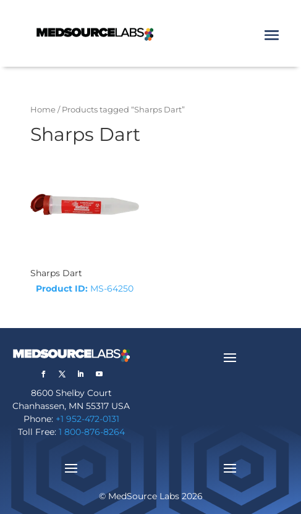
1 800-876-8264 (92, 431)
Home (43, 109)
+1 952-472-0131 (87, 418)
